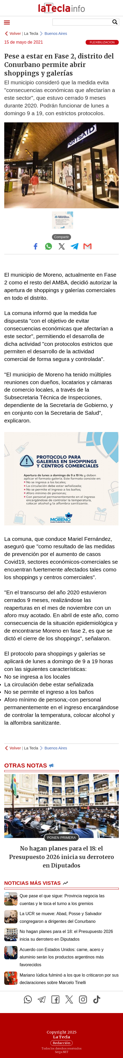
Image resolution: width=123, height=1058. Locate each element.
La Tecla (31, 33)
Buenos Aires (56, 33)
